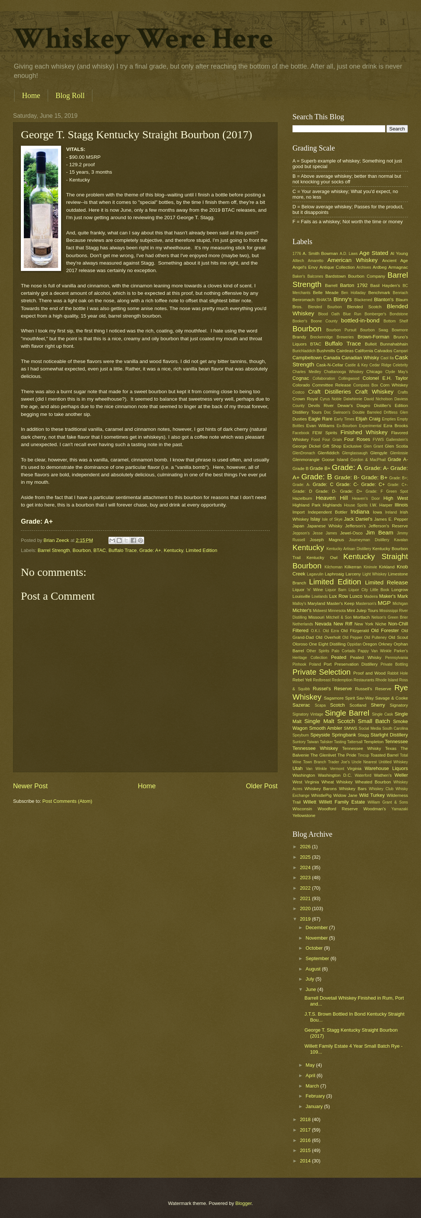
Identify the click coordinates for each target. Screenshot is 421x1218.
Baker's (298, 276)
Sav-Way (365, 698)
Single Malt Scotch (329, 721)
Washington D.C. (335, 775)
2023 (306, 877)
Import (298, 512)
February (316, 1096)
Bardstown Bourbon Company (355, 276)
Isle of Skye (332, 519)
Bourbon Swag (374, 330)
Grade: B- (346, 477)
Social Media (370, 728)
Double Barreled (367, 412)
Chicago (374, 371)
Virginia (354, 768)
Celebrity (400, 365)
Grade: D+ (351, 491)
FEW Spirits (325, 432)
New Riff (342, 624)
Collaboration (324, 378)
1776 (296, 254)
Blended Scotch (364, 306)
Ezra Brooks (395, 425)
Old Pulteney (375, 637)
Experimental (370, 426)
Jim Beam (379, 532)
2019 (306, 919)
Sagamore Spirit (339, 698)
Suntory (299, 742)
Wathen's (383, 775)
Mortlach (361, 617)
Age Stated (373, 253)
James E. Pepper (391, 519)
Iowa (377, 512)
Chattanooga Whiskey (344, 372)
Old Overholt (328, 637)
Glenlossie (399, 453)
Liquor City (358, 590)
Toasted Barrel (384, 755)
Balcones (315, 276)
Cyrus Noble (331, 399)
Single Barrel (347, 713)
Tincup (363, 755)
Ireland (391, 512)
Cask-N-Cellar (330, 365)
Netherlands (302, 624)
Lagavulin (315, 574)
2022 (306, 888)
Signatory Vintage (307, 714)
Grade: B (316, 476)
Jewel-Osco (351, 533)
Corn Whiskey (394, 385)
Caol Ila (386, 358)
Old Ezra (331, 631)
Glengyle (378, 453)
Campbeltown (307, 357)
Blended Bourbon (325, 307)
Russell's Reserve (373, 689)
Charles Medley (306, 372)
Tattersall (355, 742)
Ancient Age (395, 260)
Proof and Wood (369, 673)
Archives (364, 267)
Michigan (400, 604)
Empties (389, 419)
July (310, 979)
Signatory (399, 705)
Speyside (320, 735)
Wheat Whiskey (337, 782)
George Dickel (306, 446)
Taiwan (313, 742)
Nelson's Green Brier (389, 617)
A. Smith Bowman (320, 253)
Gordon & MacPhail (368, 460)
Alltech (298, 261)
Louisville (301, 596)
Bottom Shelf (395, 321)
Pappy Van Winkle (375, 651)
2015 (306, 1150)
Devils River (320, 405)
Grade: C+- (397, 485)
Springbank (344, 735)
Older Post (262, 786)
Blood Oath (329, 314)
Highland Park (306, 505)
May (311, 1065)
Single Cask (382, 714)
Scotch (337, 705)
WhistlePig (321, 795)
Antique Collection (337, 267)
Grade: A (347, 467)
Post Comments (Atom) (67, 801)
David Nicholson (378, 399)
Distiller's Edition (391, 405)
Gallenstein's (397, 440)
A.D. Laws (349, 254)
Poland (315, 664)
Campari (400, 351)
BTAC (100, 550)
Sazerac (301, 705)
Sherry (378, 705)
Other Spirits (318, 651)
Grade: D (302, 491)
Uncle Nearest (364, 762)
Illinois (401, 505)
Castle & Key (356, 365)
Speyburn (300, 735)
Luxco (355, 596)
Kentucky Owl (322, 557)
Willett (309, 802)
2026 (306, 846)
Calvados (383, 350)
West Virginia (305, 782)
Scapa (320, 705)
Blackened (363, 300)
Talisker (326, 742)
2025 (306, 857)
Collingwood (348, 378)
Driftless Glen (396, 412)
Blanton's (384, 299)
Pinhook (299, 664)
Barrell (331, 285)
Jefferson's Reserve (388, 526)
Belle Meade (326, 292)
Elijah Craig (368, 419)
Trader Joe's (339, 762)
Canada (331, 357)
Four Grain (332, 440)
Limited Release (386, 582)
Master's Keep (340, 603)
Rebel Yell (302, 680)
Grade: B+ (374, 477)
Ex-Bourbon (347, 426)
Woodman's (374, 809)
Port (328, 664)
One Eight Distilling (327, 644)
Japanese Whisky (324, 526)
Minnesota (337, 611)
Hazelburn (302, 498)
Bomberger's (375, 314)
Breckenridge (321, 337)
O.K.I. (315, 631)
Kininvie (370, 567)
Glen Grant (373, 446)
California (364, 350)
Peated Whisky (366, 657)
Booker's (299, 321)
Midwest (320, 611)
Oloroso (300, 644)
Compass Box (365, 385)
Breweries (345, 337)
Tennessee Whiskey (315, 748)
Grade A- (398, 459)
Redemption (342, 680)
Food (315, 440)
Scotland (357, 705)
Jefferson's (355, 526)
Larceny (353, 574)
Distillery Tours (307, 412)
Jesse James (325, 533)
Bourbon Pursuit (341, 330)
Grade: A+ (150, 550)
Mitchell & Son (339, 617)
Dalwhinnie (353, 399)
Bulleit (371, 344)
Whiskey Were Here (143, 38)
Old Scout (398, 637)
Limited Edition (201, 550)
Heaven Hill (332, 498)
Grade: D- (326, 491)
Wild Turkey (372, 795)
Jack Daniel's (358, 519)
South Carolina (395, 728)
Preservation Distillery (356, 664)
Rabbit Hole (397, 673)
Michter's (301, 610)
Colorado (301, 385)
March (313, 1086)
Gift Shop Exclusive (342, 446)
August (314, 969)
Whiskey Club (381, 789)
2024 (306, 867)
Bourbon (82, 550)
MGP (384, 603)
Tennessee (396, 741)
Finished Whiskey (364, 432)
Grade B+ (320, 468)
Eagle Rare (320, 419)
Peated (338, 657)
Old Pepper (352, 637)
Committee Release (331, 385)
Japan (298, 526)
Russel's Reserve (332, 688)
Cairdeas (345, 350)
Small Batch (374, 721)
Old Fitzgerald (355, 630)
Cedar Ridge (380, 365)
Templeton (373, 741)
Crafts (403, 392)
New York (363, 624)
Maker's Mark (393, 596)
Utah (297, 768)
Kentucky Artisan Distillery (348, 549)
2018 (306, 1119)
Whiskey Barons (320, 788)
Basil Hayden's (385, 285)
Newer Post (30, 786)
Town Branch (314, 762)
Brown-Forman (373, 337)
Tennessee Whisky (361, 748)
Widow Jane (345, 795)
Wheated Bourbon (373, 782)
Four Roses (357, 439)
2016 (306, 1140)
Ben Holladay (353, 293)
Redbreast (322, 680)
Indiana (360, 511)
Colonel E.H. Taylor (385, 378)
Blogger (243, 1203)
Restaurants (364, 680)
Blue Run (352, 314)
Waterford (363, 775)
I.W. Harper (381, 505)
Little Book (379, 590)
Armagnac (398, 267)
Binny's (342, 299)
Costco (298, 392)
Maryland (316, 603)
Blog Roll (70, 95)
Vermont (337, 769)
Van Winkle (316, 769)
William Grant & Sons (388, 802)
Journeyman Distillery (369, 540)
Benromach (303, 299)
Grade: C (323, 484)
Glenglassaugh (355, 453)
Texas (390, 748)
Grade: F (374, 491)
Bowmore (400, 330)
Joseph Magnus (327, 539)
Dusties (299, 419)
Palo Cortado (343, 651)
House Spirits (356, 505)
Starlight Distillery (389, 735)
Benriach (400, 293)
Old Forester (385, 630)
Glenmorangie (306, 459)
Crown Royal (305, 399)
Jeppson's (301, 533)
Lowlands (319, 596)
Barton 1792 (354, 285)
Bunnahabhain (394, 344)
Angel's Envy (305, 267)
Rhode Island (387, 680)
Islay (315, 519)
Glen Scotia (396, 446)
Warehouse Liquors (386, 768)
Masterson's (366, 604)
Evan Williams (320, 425)
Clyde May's (396, 372)
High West (395, 498)
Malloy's (299, 604)
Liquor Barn (335, 590)
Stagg (363, 735)
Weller (401, 775)
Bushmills (326, 350)
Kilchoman (333, 567)
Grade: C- (347, 484)
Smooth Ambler (325, 728)
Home (31, 95)
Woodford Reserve (338, 809)
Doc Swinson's (337, 412)
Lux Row (338, 596)
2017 (306, 1130)
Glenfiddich (328, 453)
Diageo (363, 405)
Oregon (370, 644)
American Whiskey (352, 260)
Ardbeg (379, 267)
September (318, 958)
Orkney (385, 644)
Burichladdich (304, 351)
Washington (303, 775)
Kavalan (401, 540)
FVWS (378, 440)
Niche (380, 624)
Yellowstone (303, 815)
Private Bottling (394, 664)
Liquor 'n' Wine (307, 589)
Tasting (340, 742)
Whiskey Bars (353, 788)
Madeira (371, 596)
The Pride (347, 755)
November (317, 938)
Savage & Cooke (391, 698)
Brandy (299, 337)
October (315, 948)
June (311, 989)
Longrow (400, 589)
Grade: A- (376, 468)
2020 (306, 908)
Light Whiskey (375, 574)
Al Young (399, 253)
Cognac (300, 378)
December (317, 927)
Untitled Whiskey (393, 762)
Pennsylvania (396, 658)
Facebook (300, 433)
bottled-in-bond (360, 320)
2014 (306, 1161)
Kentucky (173, 550)
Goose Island (335, 459)
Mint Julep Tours (362, 610)
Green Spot (397, 491)
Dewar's (345, 405)
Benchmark (379, 292)
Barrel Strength (54, 550)
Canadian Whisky (360, 357)
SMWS (350, 728)
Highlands (332, 505)
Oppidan (354, 644)
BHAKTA (324, 300)
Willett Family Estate (342, 802)
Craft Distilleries (329, 391)
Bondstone (399, 314)
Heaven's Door (366, 498)
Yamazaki (400, 809)
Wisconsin (302, 809)
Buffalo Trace (122, 550)
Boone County (324, 321)
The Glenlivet (323, 755)
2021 (306, 898)
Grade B (300, 468)
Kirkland (387, 567)
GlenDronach (303, 453)
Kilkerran (353, 567)
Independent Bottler (327, 512)
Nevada (323, 624)
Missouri (316, 617)
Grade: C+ (373, 484)
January (315, 1106)
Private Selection (321, 672)
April (311, 1075)
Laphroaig (334, 574)
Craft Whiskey (374, 391)
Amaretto (315, 261)
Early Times (344, 419)
